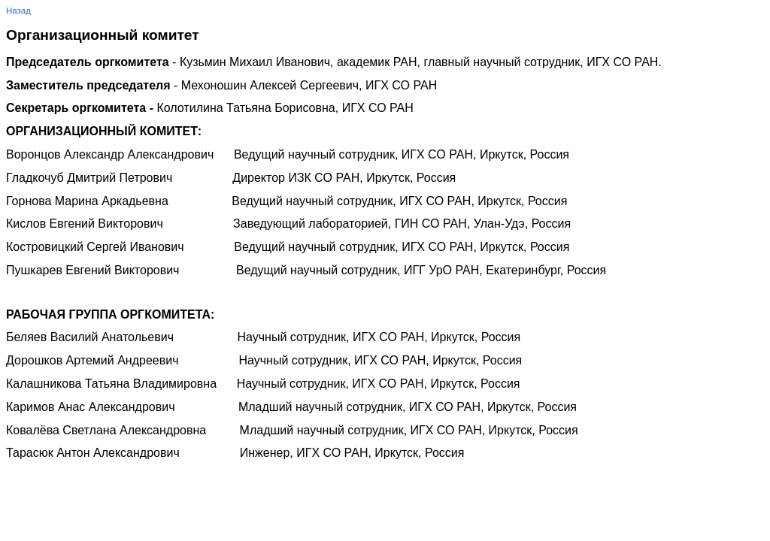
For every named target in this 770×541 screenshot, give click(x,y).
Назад (18, 10)
